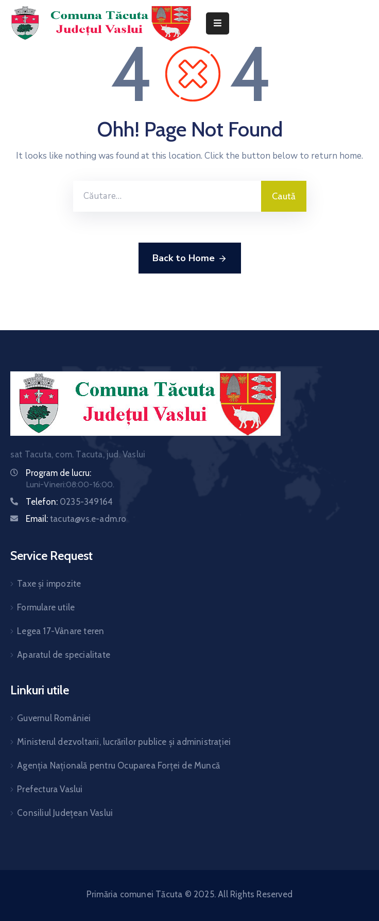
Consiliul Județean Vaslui (65, 813)
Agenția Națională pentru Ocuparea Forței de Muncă (118, 765)
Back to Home (189, 258)
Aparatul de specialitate (63, 655)
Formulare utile (46, 607)
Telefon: (69, 502)
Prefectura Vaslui (49, 789)
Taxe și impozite (49, 583)
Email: (76, 519)
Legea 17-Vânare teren (60, 631)
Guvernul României (54, 718)
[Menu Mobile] (217, 23)
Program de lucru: (58, 473)
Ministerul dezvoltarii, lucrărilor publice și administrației (124, 742)
